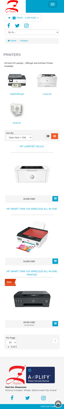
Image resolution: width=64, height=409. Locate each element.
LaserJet (47, 94)
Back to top (58, 404)
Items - (23, 17)
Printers (24, 40)
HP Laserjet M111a (32, 146)
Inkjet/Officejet (17, 94)
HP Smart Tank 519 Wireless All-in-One (31, 208)
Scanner (17, 123)
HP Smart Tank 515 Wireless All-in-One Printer (31, 273)
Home (12, 40)
